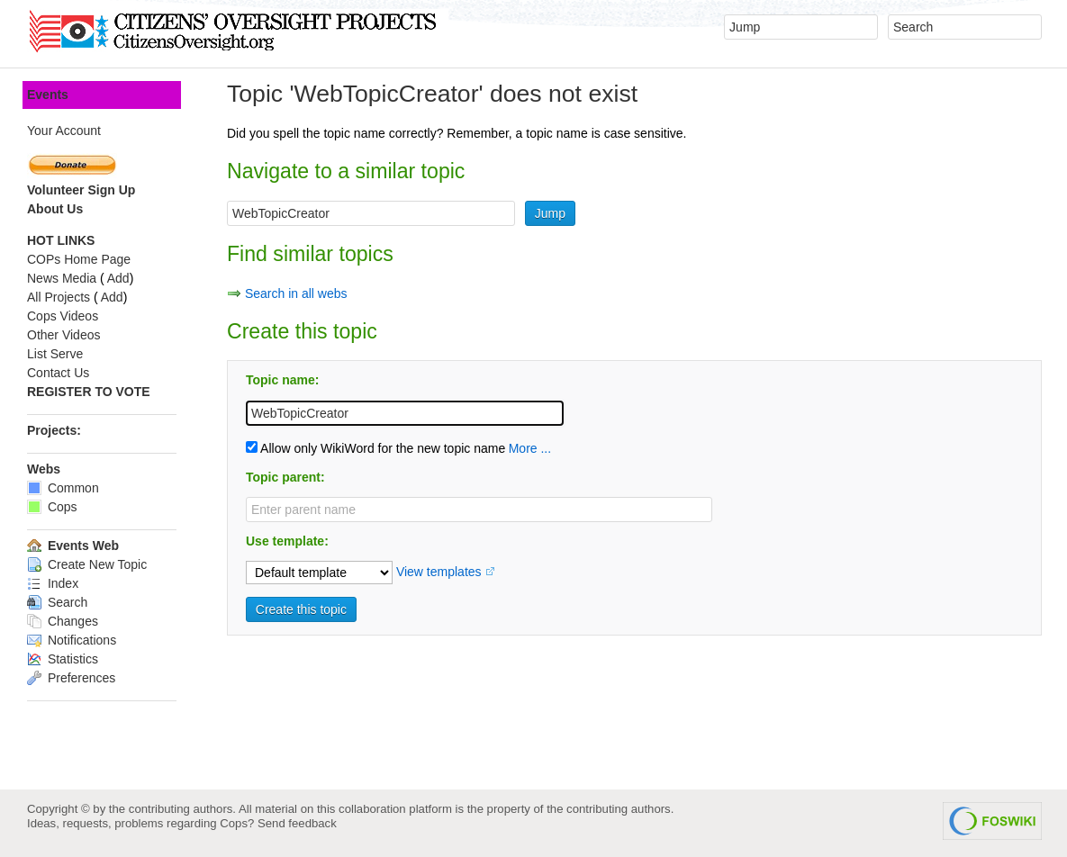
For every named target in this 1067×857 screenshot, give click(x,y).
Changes (62, 621)
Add (118, 278)
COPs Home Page (79, 259)
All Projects (58, 297)
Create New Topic (87, 564)
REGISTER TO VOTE (88, 391)
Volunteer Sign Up (81, 190)
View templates (439, 571)
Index (52, 583)
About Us (55, 209)
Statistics (62, 659)
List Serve (55, 354)
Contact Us (58, 372)
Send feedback (297, 823)
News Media (61, 278)
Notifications (71, 640)
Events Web (73, 545)
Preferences (71, 678)
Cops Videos (62, 316)
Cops (52, 507)
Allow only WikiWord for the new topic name (375, 448)
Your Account (64, 130)
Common (63, 488)
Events (47, 94)
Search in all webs (296, 293)
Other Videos (63, 335)
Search (57, 602)
